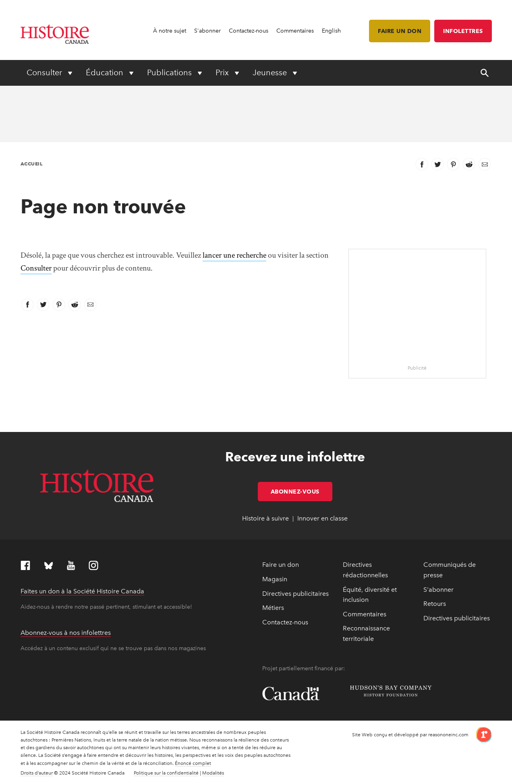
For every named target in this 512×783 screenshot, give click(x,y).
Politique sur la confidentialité (166, 773)
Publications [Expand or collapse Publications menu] (170, 72)
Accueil (32, 164)
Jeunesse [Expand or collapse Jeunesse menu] (271, 72)
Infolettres (463, 31)
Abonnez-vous (301, 491)
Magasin (274, 579)
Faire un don (399, 31)
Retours (434, 603)
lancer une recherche (234, 255)
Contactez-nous (248, 30)
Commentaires (295, 30)
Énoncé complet (193, 763)
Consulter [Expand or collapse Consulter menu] (45, 72)
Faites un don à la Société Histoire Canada (82, 591)
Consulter (36, 268)
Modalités (213, 773)
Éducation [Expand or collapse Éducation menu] (105, 72)
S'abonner (207, 30)
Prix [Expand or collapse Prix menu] (223, 72)
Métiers (273, 608)
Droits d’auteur (37, 773)
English (331, 30)
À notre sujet (169, 30)
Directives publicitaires (295, 593)
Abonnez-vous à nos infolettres (66, 632)
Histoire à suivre (265, 518)
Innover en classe (322, 518)
